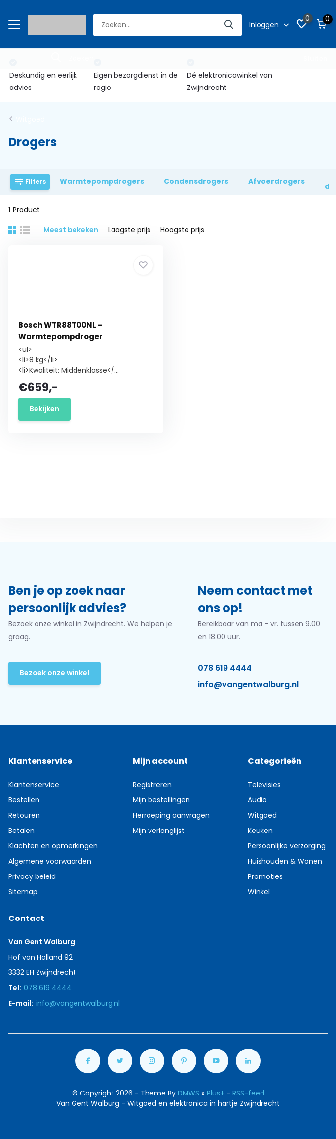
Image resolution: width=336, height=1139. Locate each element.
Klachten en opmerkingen (53, 846)
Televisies (264, 784)
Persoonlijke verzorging (287, 846)
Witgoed (30, 119)
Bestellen (23, 800)
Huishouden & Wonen (285, 861)
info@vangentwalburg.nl (248, 684)
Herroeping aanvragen (171, 815)
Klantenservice (33, 784)
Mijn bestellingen (161, 800)
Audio (257, 800)
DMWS (188, 1093)
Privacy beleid (32, 876)
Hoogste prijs (182, 230)
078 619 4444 (225, 668)
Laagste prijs (129, 230)
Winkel (259, 892)
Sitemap (22, 892)
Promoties (265, 876)
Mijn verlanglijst (159, 830)
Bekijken (44, 409)
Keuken (260, 830)
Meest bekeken (70, 230)
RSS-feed (248, 1093)
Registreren (152, 784)
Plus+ (215, 1093)
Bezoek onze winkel (54, 673)
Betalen (21, 830)
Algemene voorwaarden (49, 861)
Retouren (24, 815)
